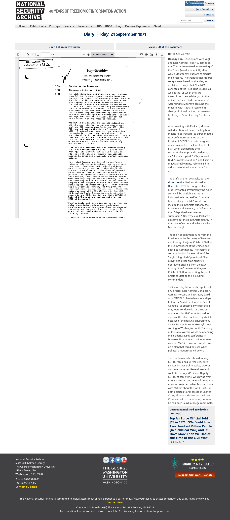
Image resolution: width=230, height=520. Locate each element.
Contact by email (26, 486)
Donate (209, 3)
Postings (54, 26)
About (157, 26)
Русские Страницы (137, 26)
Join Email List (205, 9)
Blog (118, 26)
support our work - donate (195, 474)
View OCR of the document (166, 47)
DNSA (108, 26)
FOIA (99, 26)
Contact (209, 14)
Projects (69, 26)
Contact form (115, 502)
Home (22, 26)
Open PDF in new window (64, 47)
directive (174, 182)
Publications (38, 26)
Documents (84, 26)
